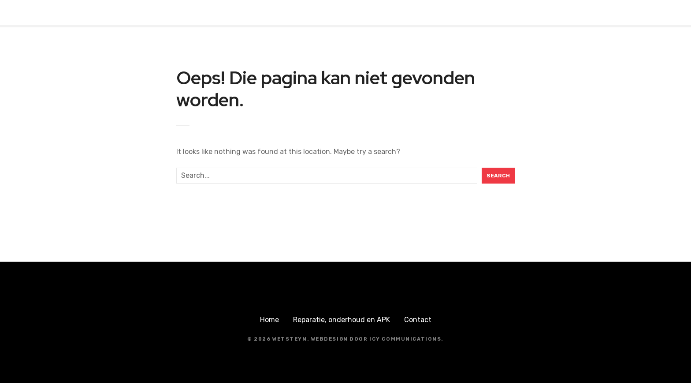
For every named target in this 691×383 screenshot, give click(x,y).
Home (269, 319)
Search (498, 176)
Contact (417, 319)
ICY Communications (405, 339)
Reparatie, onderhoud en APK (341, 319)
